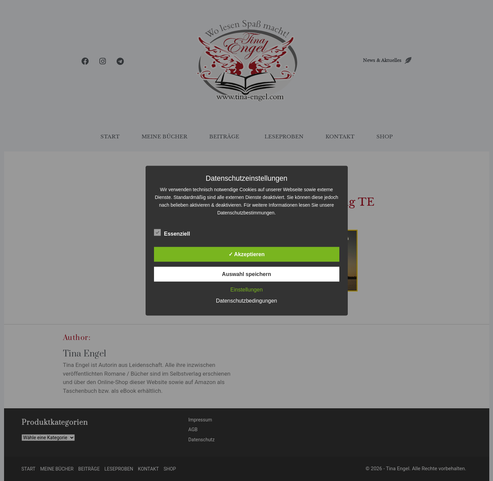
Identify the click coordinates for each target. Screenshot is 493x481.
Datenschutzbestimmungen (246, 212)
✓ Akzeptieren (246, 254)
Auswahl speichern (246, 274)
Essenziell (172, 232)
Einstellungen (246, 289)
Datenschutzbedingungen (246, 300)
